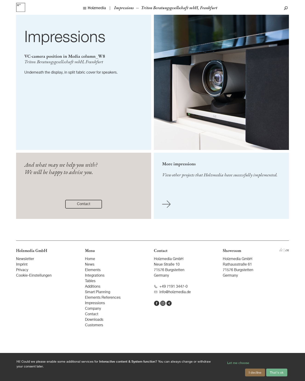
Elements (93, 270)
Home (90, 259)
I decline (255, 372)
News (89, 264)
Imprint (22, 264)
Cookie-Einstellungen (34, 276)
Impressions (64, 38)
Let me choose (238, 363)
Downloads (94, 320)
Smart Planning (97, 292)
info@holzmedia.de (172, 292)
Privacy (22, 270)
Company (93, 309)
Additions (92, 287)
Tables (90, 281)
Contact (91, 314)
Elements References (103, 298)
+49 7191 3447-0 (171, 287)
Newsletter (25, 259)
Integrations (94, 276)
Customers (94, 325)
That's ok (277, 372)
